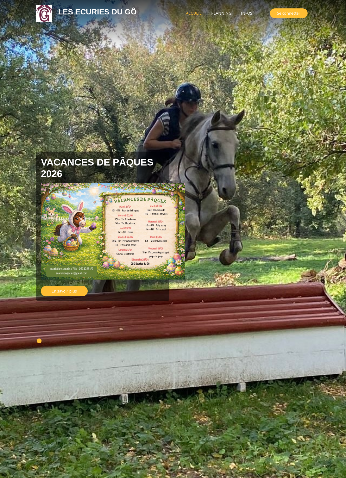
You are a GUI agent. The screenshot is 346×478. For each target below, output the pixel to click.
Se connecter (288, 13)
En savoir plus (64, 291)
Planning (221, 13)
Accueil (196, 13)
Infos (246, 13)
